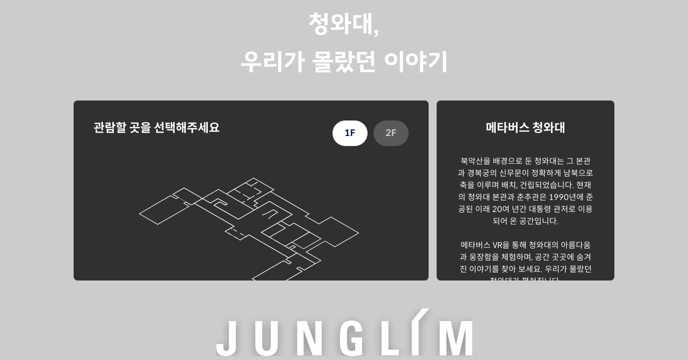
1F (350, 133)
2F (391, 133)
